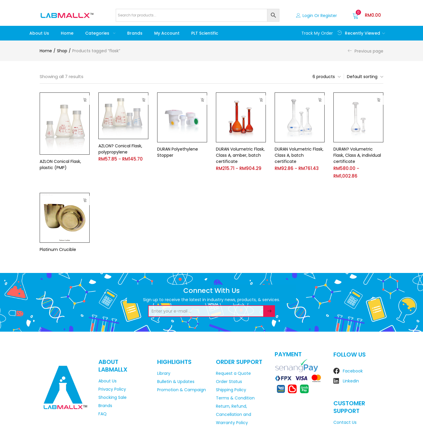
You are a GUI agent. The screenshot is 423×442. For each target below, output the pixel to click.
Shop (62, 51)
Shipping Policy (231, 390)
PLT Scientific (204, 33)
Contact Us (345, 422)
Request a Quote (233, 373)
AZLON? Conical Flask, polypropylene (120, 149)
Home (67, 33)
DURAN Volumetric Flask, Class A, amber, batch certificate (240, 155)
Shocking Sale (112, 397)
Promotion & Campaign (181, 390)
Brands (134, 33)
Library (163, 373)
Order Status (229, 381)
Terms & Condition (235, 398)
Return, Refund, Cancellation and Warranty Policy (233, 414)
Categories (100, 33)
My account (166, 33)
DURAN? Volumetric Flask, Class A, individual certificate (357, 155)
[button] (366, 15)
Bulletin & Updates (175, 381)
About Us (39, 33)
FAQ (102, 414)
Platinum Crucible (58, 249)
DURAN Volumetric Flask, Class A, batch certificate (299, 155)
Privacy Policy (112, 389)
